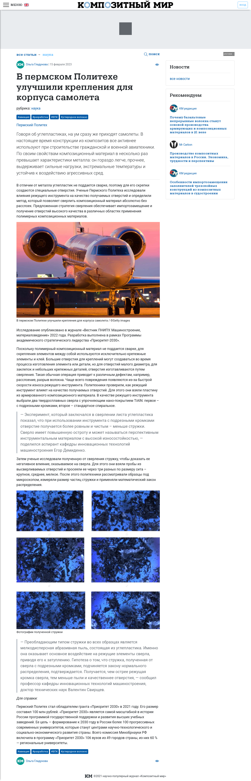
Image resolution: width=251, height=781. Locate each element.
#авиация (23, 117)
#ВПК (54, 117)
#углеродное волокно (74, 117)
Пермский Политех (31, 125)
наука (48, 55)
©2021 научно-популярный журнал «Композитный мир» (125, 776)
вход (242, 4)
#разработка (40, 117)
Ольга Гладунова (37, 64)
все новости (180, 79)
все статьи (26, 55)
